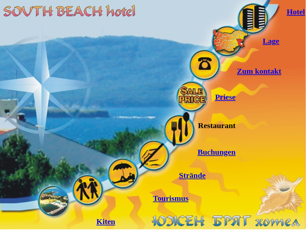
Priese (225, 97)
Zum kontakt (259, 71)
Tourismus (171, 198)
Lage (271, 41)
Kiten (105, 221)
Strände (192, 175)
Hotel (296, 12)
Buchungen (217, 152)
